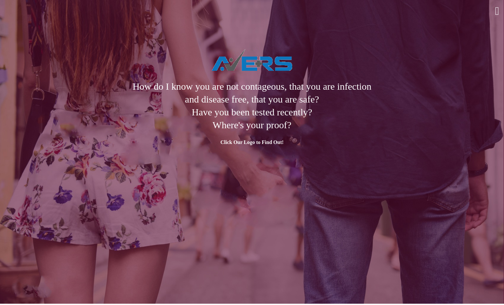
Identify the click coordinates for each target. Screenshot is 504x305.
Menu (497, 11)
